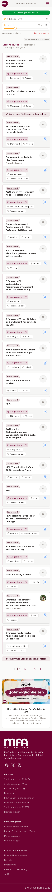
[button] (25, 19)
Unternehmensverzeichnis (17, 802)
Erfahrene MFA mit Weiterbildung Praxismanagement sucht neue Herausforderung (19, 285)
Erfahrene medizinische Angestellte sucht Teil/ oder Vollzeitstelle (20, 636)
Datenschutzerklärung (15, 869)
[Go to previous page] (14, 669)
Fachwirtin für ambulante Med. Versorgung (19, 158)
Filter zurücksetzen (41, 33)
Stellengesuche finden (26, 13)
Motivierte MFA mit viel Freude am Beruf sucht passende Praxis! (18, 129)
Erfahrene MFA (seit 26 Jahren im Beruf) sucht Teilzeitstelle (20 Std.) (21, 322)
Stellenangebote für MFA (17, 779)
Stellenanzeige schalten (16, 826)
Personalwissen (12, 836)
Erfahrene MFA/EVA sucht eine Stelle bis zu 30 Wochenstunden (19, 63)
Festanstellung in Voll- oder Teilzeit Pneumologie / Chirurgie (20, 519)
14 (35, 669)
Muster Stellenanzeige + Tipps (19, 831)
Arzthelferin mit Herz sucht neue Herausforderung (20, 193)
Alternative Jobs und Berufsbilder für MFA (26, 710)
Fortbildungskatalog (14, 788)
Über (15, 855)
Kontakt (8, 860)
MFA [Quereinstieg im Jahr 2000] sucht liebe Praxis (20, 468)
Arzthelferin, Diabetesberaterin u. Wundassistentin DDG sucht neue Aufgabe (20, 433)
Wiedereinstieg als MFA (18, 574)
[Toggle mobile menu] (47, 4)
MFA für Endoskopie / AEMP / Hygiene (21, 92)
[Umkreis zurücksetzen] (46, 25)
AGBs (7, 874)
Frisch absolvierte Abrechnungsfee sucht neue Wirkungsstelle (21, 253)
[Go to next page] (40, 669)
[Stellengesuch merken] (45, 73)
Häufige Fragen (12, 812)
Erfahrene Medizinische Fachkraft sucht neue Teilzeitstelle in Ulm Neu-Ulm (21, 602)
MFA (8, 403)
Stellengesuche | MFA (15, 784)
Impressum (10, 864)
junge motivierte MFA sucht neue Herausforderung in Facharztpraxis (20, 352)
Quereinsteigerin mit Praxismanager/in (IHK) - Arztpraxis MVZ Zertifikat (19, 227)
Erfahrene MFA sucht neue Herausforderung (20, 548)
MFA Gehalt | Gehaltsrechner (19, 798)
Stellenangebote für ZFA (16, 807)
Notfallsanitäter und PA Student (18, 382)
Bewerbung (10, 793)
